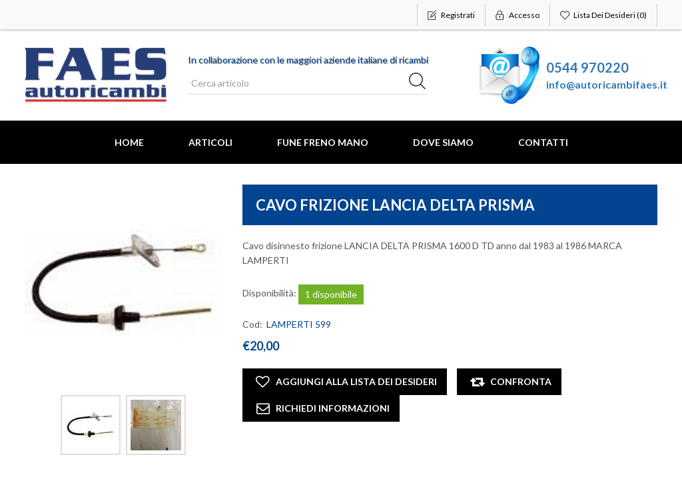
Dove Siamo (443, 142)
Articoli (210, 142)
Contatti (543, 142)
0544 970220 (587, 67)
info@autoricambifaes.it (606, 84)
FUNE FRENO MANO (322, 142)
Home (129, 142)
